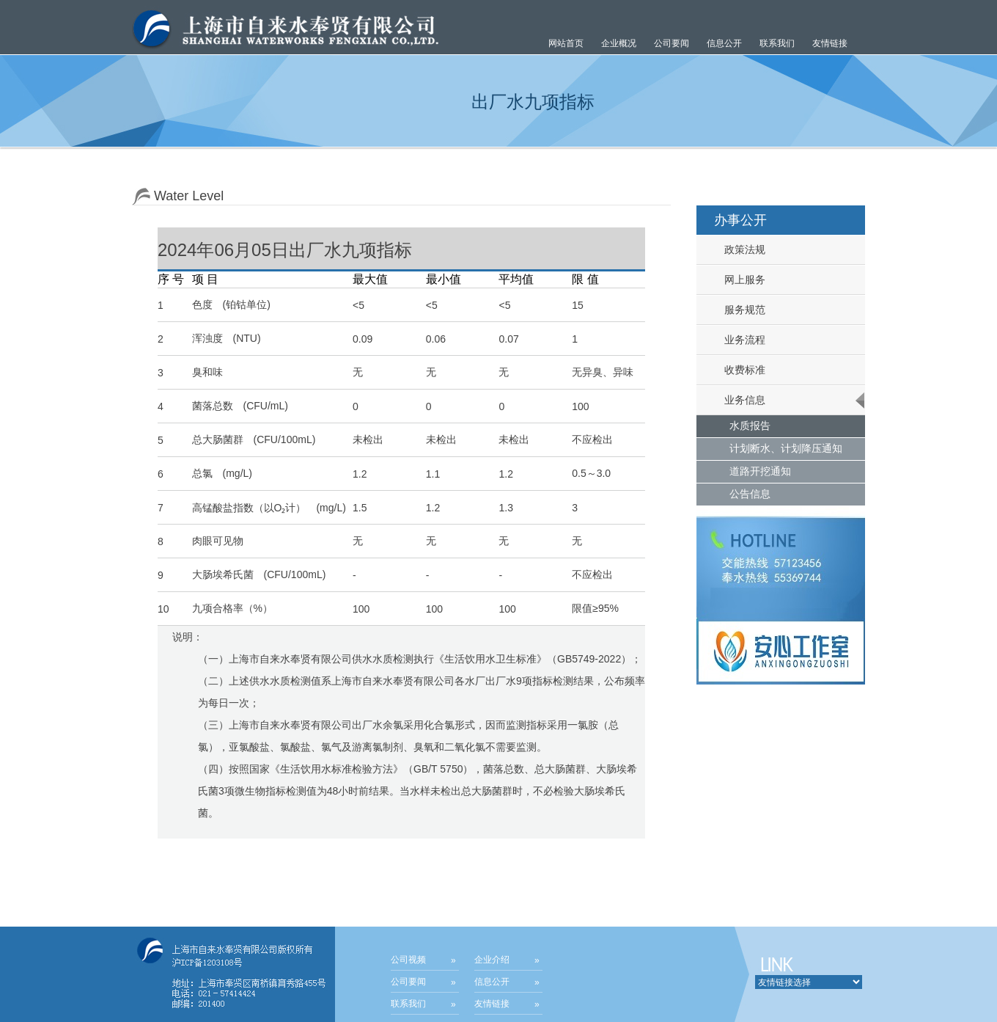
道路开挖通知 (760, 471)
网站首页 (566, 43)
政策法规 (739, 249)
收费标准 (739, 370)
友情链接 (829, 43)
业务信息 (739, 400)
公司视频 (408, 960)
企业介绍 (491, 960)
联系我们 (777, 43)
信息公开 (491, 982)
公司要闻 (408, 982)
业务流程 (739, 340)
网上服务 (739, 279)
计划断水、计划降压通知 (785, 448)
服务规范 (739, 309)
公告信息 (749, 494)
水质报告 (749, 425)
